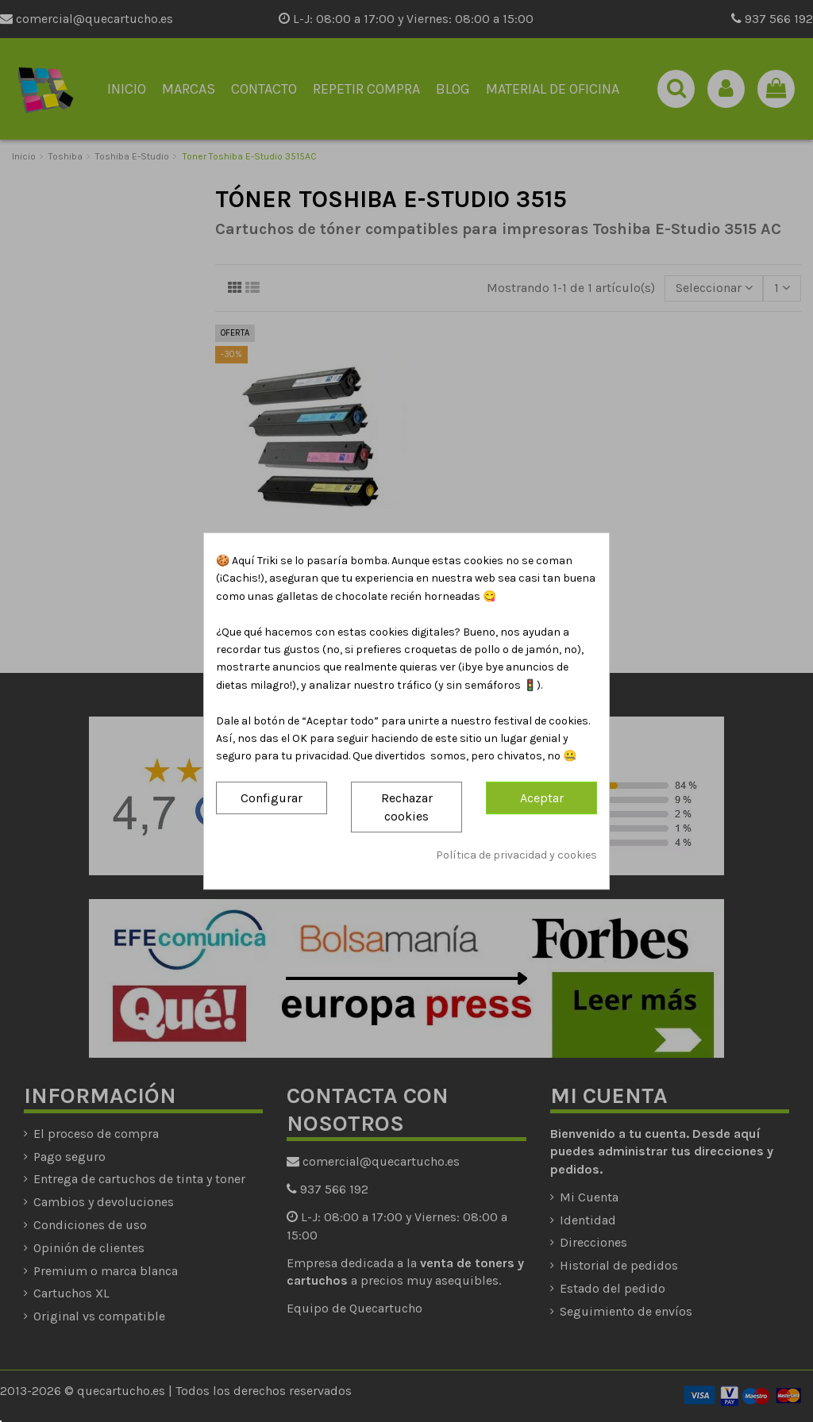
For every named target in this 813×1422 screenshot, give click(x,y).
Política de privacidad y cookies (516, 856)
